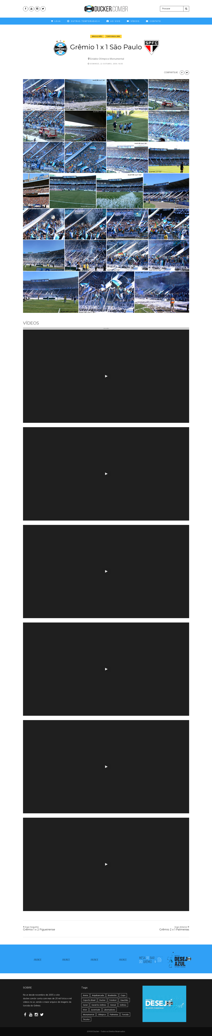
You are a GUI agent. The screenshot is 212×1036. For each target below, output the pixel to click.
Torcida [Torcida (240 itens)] (125, 1014)
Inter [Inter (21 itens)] (85, 1010)
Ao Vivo (113, 22)
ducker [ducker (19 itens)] (102, 1000)
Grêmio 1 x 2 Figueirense (63, 928)
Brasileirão (97, 36)
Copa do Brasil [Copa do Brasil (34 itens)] (89, 1000)
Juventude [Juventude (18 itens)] (95, 1010)
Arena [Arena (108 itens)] (85, 995)
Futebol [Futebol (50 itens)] (112, 1000)
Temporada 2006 (113, 36)
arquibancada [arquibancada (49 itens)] (98, 995)
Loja (56, 22)
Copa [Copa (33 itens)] (123, 995)
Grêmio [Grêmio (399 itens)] (123, 1005)
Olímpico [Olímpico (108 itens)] (102, 1014)
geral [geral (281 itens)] (85, 1005)
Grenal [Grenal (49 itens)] (113, 1005)
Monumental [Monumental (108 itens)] (88, 1014)
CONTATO (153, 22)
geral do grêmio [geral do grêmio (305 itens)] (99, 1005)
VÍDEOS (133, 22)
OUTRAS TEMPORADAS (83, 22)
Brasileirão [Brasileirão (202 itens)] (112, 995)
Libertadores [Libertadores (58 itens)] (109, 1010)
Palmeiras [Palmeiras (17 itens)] (114, 1014)
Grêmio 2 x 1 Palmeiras (149, 928)
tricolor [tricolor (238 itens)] (86, 1019)
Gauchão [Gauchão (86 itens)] (124, 1000)
